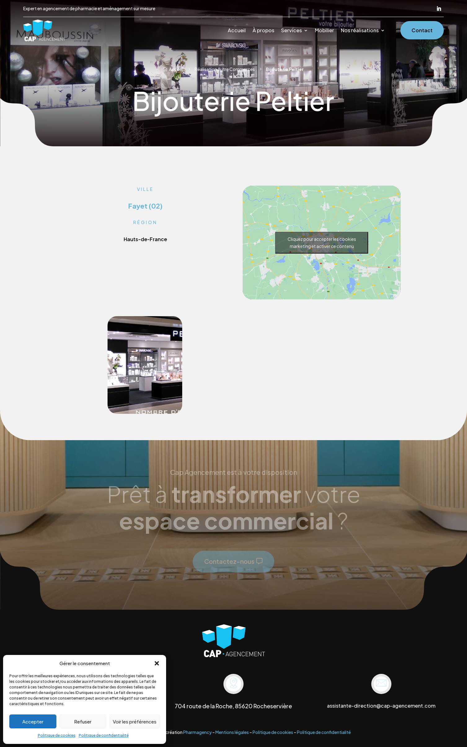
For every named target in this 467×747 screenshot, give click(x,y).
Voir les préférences (134, 721)
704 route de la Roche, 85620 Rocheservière (233, 705)
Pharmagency (197, 732)
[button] (157, 663)
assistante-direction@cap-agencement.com (381, 705)
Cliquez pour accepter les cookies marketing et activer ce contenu (322, 242)
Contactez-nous (229, 561)
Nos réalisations (360, 30)
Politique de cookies (57, 735)
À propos (263, 30)
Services (291, 30)
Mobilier (324, 30)
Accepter (32, 721)
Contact (422, 30)
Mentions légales (232, 732)
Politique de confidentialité (104, 735)
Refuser (82, 721)
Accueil (237, 30)
